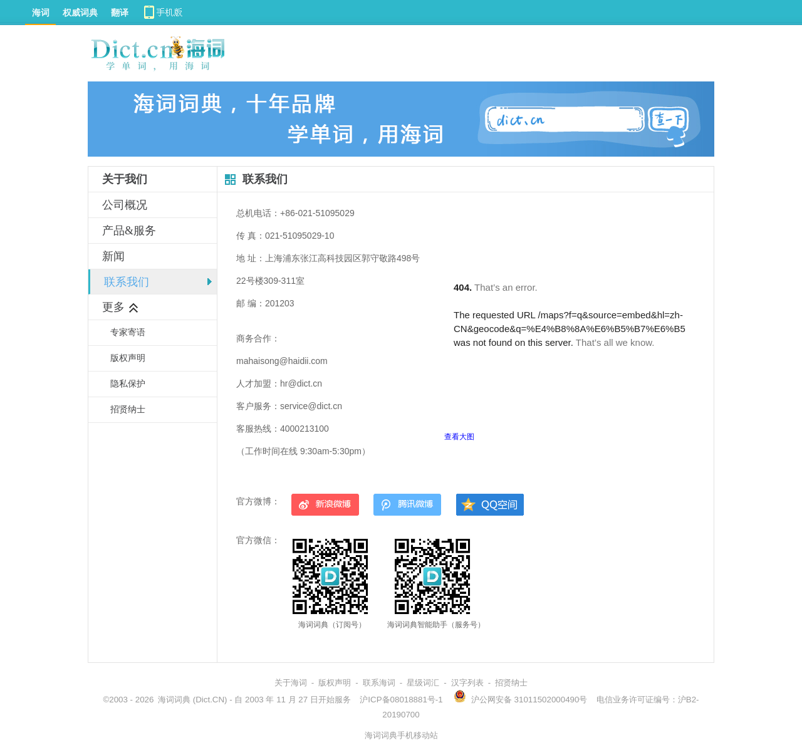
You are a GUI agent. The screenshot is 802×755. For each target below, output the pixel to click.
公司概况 (124, 205)
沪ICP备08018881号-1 (401, 699)
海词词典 (174, 699)
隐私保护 (127, 383)
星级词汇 (423, 682)
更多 (120, 307)
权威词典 (80, 13)
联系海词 (379, 682)
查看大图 (459, 436)
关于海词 (290, 682)
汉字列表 (467, 682)
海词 (40, 13)
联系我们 (126, 282)
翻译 (119, 13)
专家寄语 (127, 332)
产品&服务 (129, 230)
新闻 (113, 256)
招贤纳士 (127, 409)
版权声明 (127, 358)
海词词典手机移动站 (401, 735)
